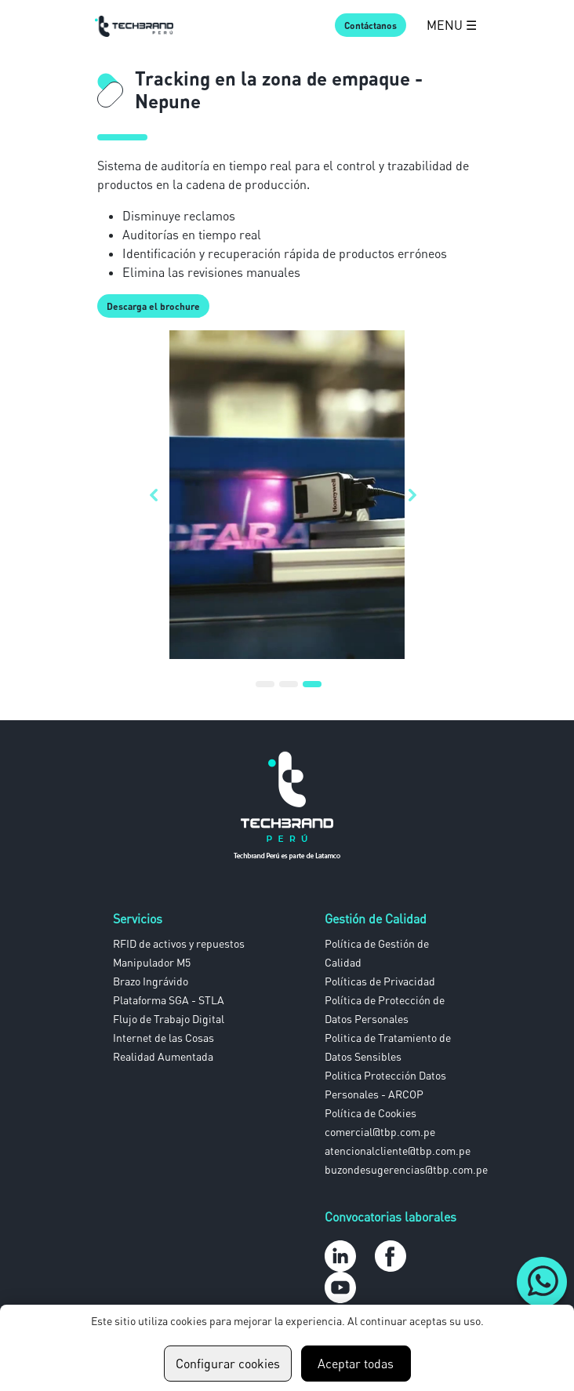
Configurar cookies (228, 1363)
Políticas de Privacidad (380, 981)
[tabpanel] (287, 494)
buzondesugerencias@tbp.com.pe (406, 1169)
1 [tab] (265, 690)
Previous (157, 495)
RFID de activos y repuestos (179, 943)
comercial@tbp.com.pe (380, 1131)
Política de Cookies (370, 1113)
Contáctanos (370, 25)
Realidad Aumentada (163, 1056)
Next (416, 495)
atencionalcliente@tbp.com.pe (397, 1150)
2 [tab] (288, 690)
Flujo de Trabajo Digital (168, 1018)
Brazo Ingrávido (150, 981)
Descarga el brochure (153, 305)
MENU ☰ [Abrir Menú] (452, 25)
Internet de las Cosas (163, 1037)
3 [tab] (312, 690)
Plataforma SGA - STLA (168, 1000)
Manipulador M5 (152, 962)
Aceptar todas (356, 1363)
